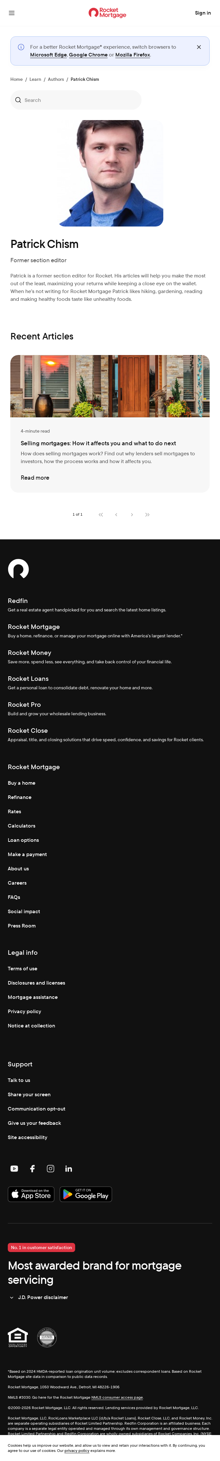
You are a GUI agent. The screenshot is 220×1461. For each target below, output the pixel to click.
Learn (35, 79)
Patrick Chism (85, 79)
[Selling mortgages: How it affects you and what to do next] (110, 424)
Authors (56, 79)
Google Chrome (88, 54)
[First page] (101, 514)
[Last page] (147, 514)
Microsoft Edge (48, 54)
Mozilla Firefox (132, 54)
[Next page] (132, 514)
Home (16, 79)
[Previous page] (116, 514)
